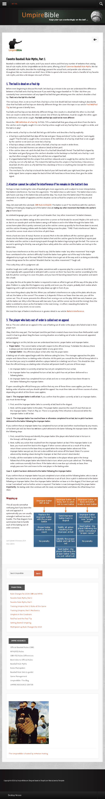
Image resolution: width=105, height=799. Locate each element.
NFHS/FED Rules (17, 651)
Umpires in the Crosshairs (21, 614)
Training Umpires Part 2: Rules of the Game (28, 606)
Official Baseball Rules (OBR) (22, 647)
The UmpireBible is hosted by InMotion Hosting (28, 753)
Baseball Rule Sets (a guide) (21, 672)
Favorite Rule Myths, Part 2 (21, 598)
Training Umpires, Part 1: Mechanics (25, 610)
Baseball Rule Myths (18, 664)
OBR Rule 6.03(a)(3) (43, 205)
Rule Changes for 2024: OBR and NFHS (26, 594)
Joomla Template (58, 780)
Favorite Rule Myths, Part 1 (21, 602)
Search (38, 573)
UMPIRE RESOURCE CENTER (21, 685)
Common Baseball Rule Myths (78, 66)
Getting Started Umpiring (20, 623)
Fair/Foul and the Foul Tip (21, 618)
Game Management (18, 676)
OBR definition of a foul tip (26, 122)
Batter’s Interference (75, 311)
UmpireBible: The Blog (19, 680)
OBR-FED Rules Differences (21, 656)
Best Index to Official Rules (21, 660)
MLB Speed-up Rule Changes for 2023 (26, 627)
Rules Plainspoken (17, 668)
